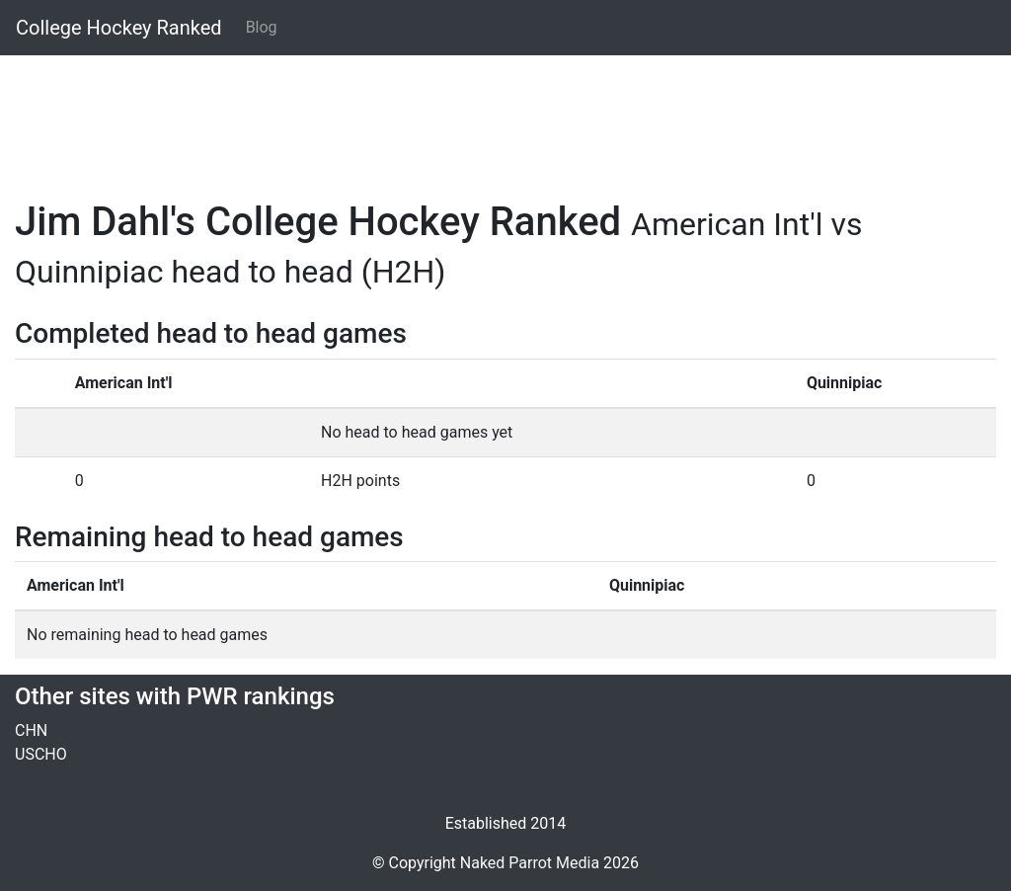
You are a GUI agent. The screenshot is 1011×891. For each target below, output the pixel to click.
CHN (31, 730)
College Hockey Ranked (119, 28)
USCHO (41, 754)
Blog (261, 27)
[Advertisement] (505, 115)
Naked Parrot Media (529, 862)
